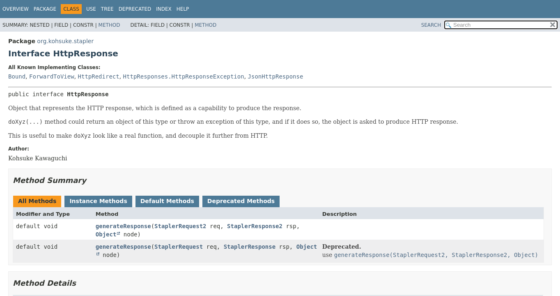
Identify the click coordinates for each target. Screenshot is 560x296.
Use (91, 9)
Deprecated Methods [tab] (241, 201)
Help (183, 9)
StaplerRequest (178, 246)
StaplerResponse (249, 246)
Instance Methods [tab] (98, 201)
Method (109, 25)
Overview (15, 9)
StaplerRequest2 (180, 226)
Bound (16, 76)
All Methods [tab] (37, 201)
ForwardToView (51, 76)
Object (106, 234)
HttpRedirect (98, 76)
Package (45, 9)
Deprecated (135, 9)
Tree (107, 9)
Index (164, 9)
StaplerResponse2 (254, 226)
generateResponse (123, 226)
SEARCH (431, 25)
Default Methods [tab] (167, 201)
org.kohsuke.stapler (65, 41)
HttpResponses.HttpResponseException (183, 76)
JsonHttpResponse (275, 76)
